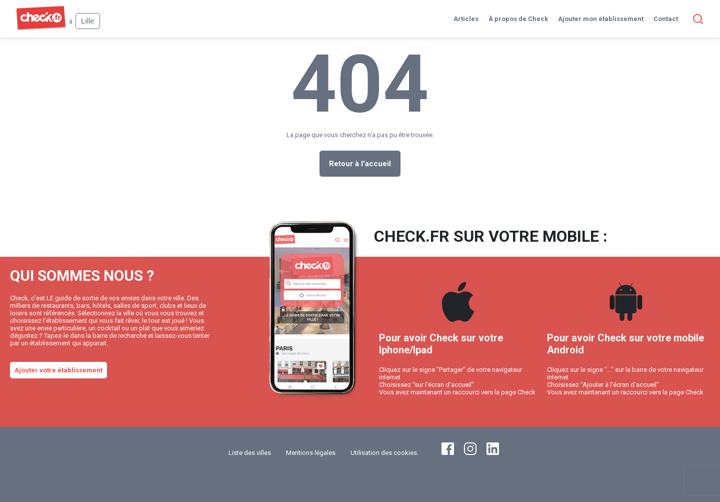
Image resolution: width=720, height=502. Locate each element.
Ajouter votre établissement (58, 370)
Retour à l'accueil (360, 163)
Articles (466, 19)
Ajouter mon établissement (601, 19)
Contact (666, 19)
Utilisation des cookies (383, 452)
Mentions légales (311, 452)
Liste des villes (249, 452)
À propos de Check (518, 19)
